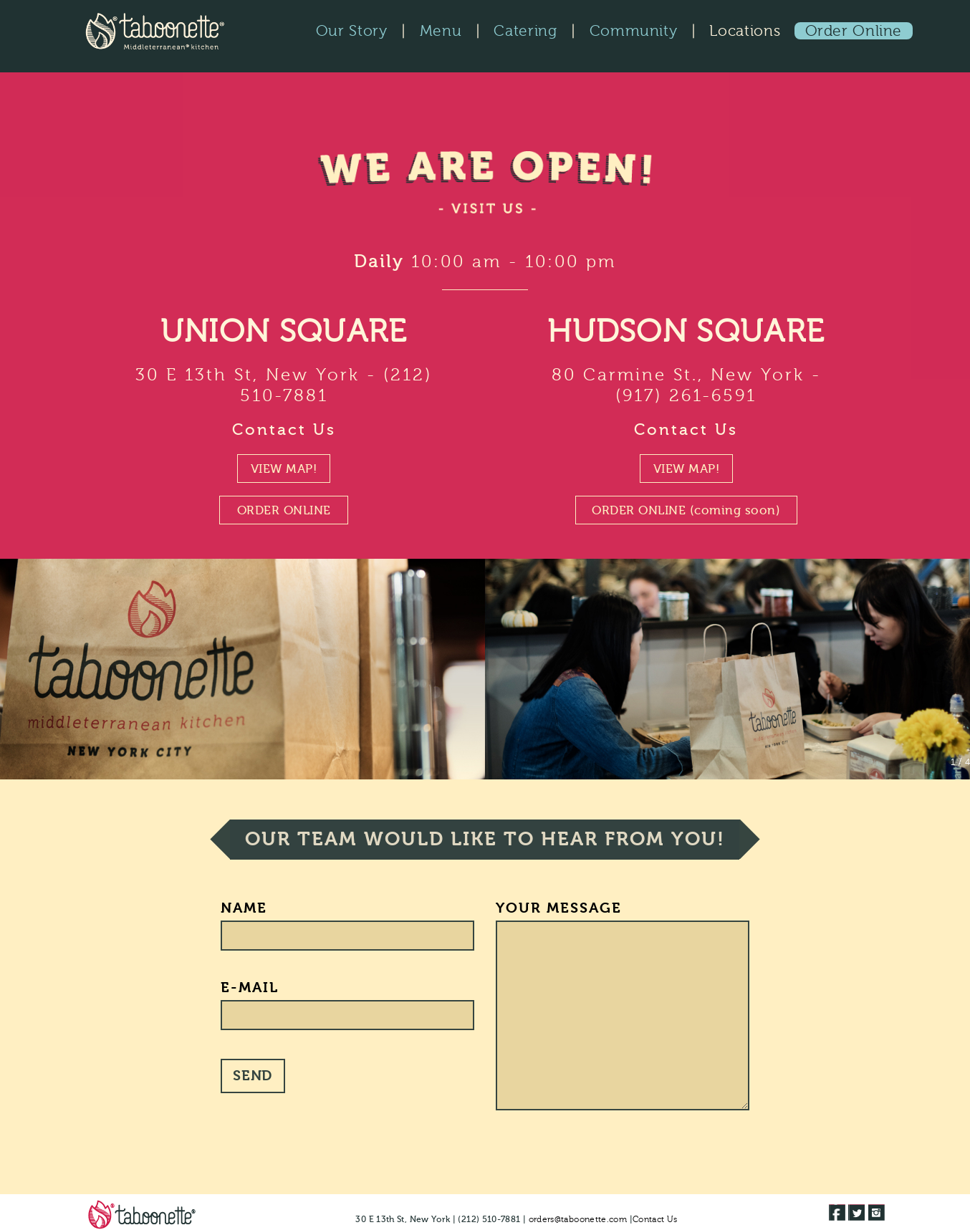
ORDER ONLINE (284, 510)
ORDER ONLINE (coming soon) (686, 510)
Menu (441, 30)
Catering (525, 30)
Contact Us (284, 430)
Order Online (854, 30)
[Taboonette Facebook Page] (837, 1212)
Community (634, 30)
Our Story (352, 30)
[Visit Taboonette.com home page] (139, 1214)
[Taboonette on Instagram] (876, 1212)
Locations (744, 30)
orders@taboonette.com (578, 1219)
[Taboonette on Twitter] (856, 1212)
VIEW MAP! (284, 469)
